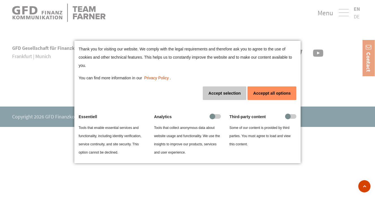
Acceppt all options (272, 93)
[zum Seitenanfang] (364, 186)
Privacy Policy (156, 78)
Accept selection (224, 93)
